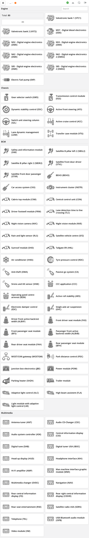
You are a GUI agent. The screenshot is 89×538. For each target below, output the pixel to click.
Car (20, 3)
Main (11, 3)
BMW (27, 3)
